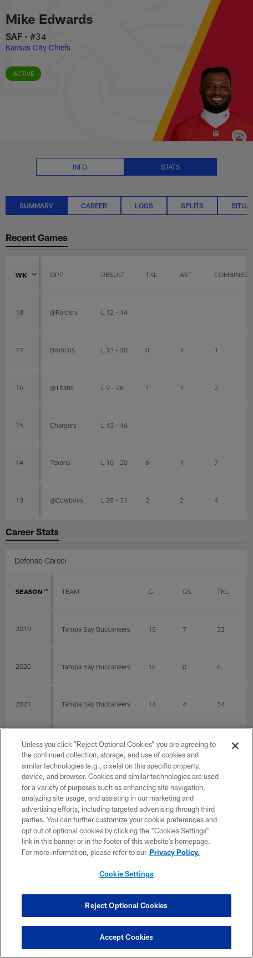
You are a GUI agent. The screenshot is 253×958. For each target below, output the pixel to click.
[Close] (235, 746)
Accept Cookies (127, 937)
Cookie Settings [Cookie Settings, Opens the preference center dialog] (126, 873)
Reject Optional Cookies (126, 905)
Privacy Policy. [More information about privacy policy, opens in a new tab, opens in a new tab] (174, 852)
